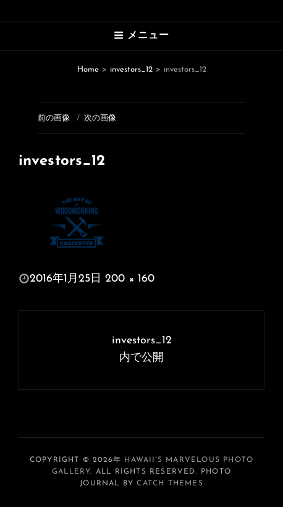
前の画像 (54, 118)
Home (88, 69)
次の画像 (100, 118)
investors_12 (131, 69)
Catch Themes (170, 483)
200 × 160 (129, 279)
